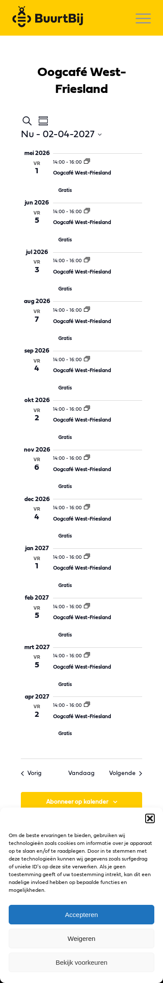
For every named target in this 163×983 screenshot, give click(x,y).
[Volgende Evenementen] (125, 773)
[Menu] (139, 17)
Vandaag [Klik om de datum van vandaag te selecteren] (81, 773)
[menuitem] (139, 17)
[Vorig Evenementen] (31, 773)
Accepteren (81, 914)
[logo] (67, 17)
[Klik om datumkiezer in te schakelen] (61, 134)
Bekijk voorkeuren (81, 962)
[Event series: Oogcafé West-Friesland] (87, 162)
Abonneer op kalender (77, 802)
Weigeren (82, 938)
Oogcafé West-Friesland (82, 172)
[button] (150, 818)
